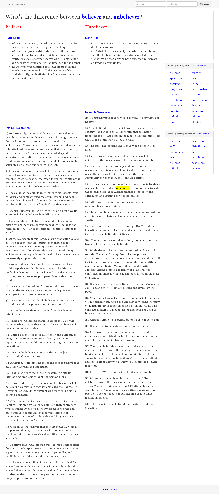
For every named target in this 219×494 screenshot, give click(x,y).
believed (175, 73)
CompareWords (15, 4)
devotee (196, 106)
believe (195, 168)
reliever (196, 73)
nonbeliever (177, 152)
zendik (174, 157)
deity (194, 152)
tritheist (196, 84)
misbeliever (198, 141)
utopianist (176, 89)
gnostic (174, 122)
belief (173, 95)
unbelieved (176, 141)
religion (196, 116)
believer (91, 17)
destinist (175, 84)
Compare (204, 3)
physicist (196, 122)
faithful (196, 95)
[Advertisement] (43, 103)
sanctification (199, 100)
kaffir (173, 147)
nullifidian (198, 157)
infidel (174, 116)
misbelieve (198, 163)
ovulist (195, 78)
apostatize (176, 78)
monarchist (176, 106)
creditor (175, 111)
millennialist (199, 89)
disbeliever (198, 147)
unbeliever (126, 17)
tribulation (176, 100)
